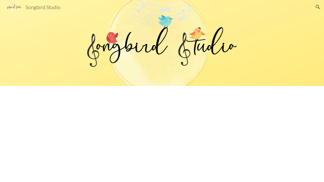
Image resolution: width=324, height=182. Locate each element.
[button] (318, 7)
